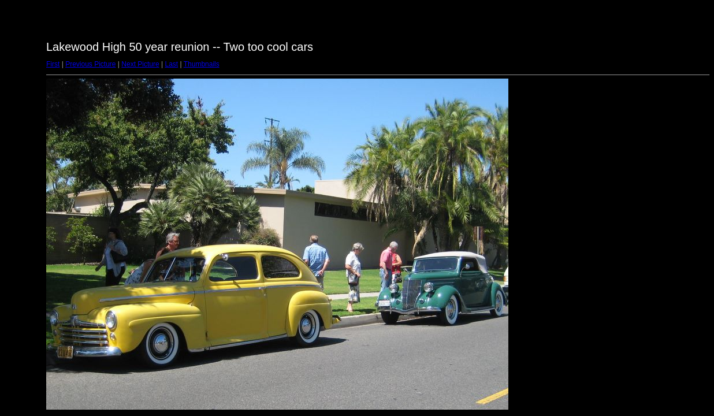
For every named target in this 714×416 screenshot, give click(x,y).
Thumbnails (202, 64)
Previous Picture (90, 64)
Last (171, 64)
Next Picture (140, 64)
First (53, 64)
